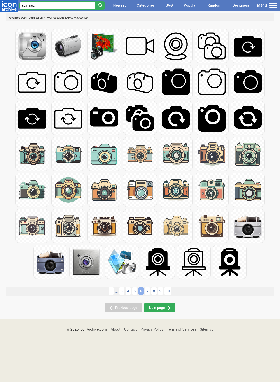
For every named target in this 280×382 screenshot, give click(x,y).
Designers (240, 5)
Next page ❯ (159, 308)
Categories (146, 5)
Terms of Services (181, 329)
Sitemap (207, 329)
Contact (130, 329)
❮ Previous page (123, 308)
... (116, 291)
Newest (119, 5)
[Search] (100, 5)
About (116, 329)
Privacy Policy (152, 329)
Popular (190, 5)
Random (214, 5)
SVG (169, 5)
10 (168, 291)
